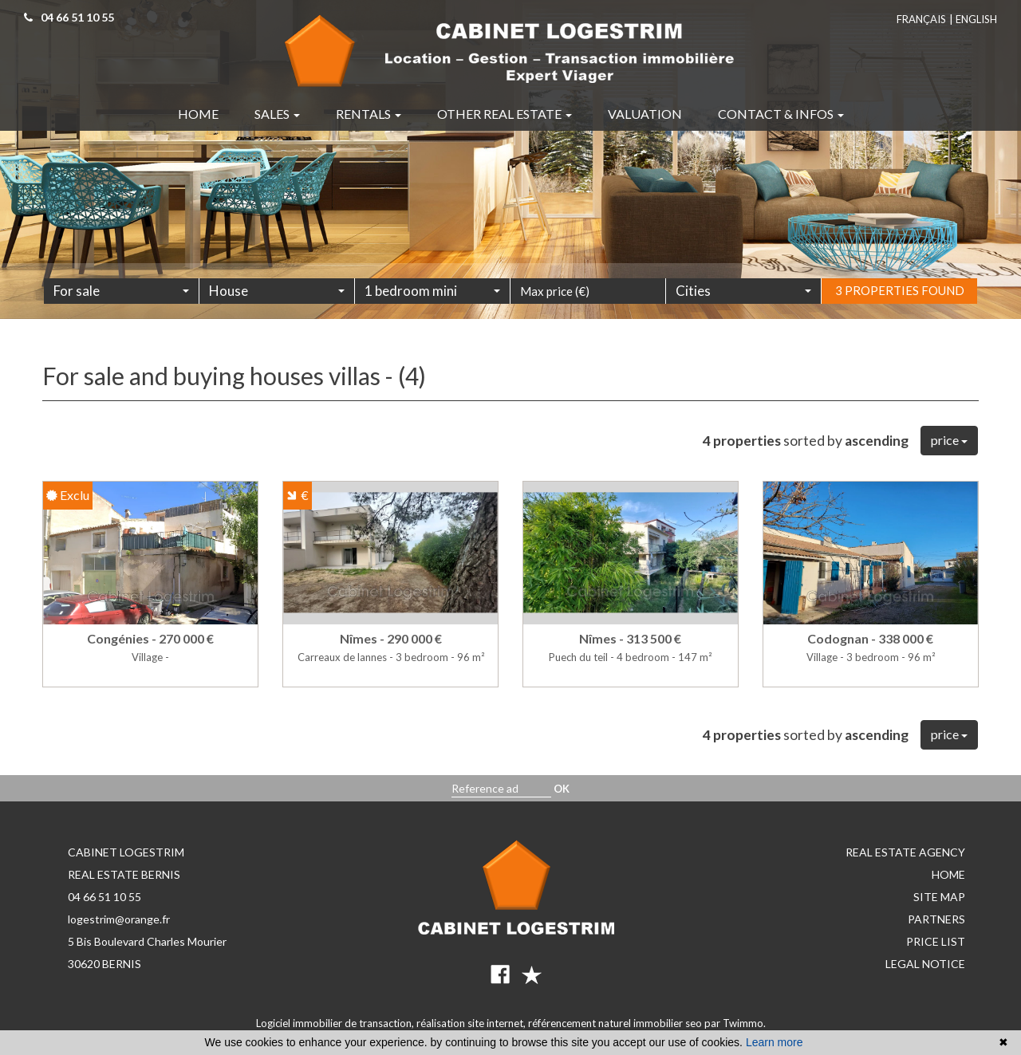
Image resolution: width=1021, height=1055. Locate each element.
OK (562, 788)
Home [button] (198, 113)
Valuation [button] (645, 113)
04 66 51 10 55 (104, 896)
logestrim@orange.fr (119, 919)
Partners (936, 919)
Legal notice (925, 963)
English (976, 19)
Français (921, 19)
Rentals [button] (368, 113)
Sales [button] (277, 113)
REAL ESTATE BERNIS (124, 874)
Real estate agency (905, 852)
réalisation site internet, (472, 1023)
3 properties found (899, 310)
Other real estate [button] (504, 113)
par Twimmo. (735, 1023)
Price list (935, 941)
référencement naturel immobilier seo (616, 1023)
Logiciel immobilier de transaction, (336, 1023)
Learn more (774, 1042)
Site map (939, 896)
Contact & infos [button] (781, 113)
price (949, 439)
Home (948, 874)
